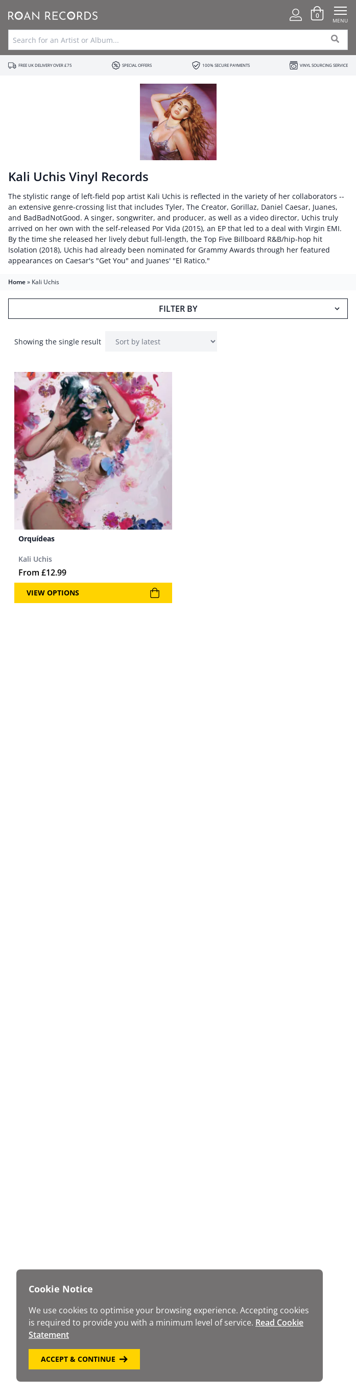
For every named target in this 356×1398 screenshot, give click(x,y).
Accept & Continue (84, 1359)
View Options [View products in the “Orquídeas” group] (93, 593)
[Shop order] (161, 341)
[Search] (335, 40)
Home (17, 282)
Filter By (250, 308)
